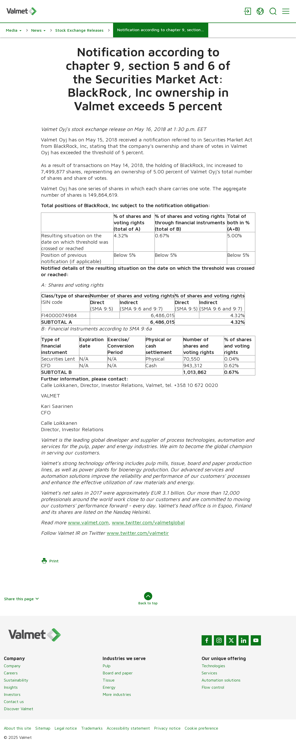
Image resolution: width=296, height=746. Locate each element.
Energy (109, 687)
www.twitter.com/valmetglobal (148, 522)
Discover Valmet (18, 708)
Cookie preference (201, 728)
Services (209, 673)
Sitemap (42, 728)
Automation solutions (221, 680)
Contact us (14, 701)
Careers (11, 673)
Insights (11, 687)
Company (12, 665)
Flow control (213, 687)
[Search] (273, 11)
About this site (17, 728)
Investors (12, 694)
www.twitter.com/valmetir (138, 533)
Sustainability (16, 680)
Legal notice (65, 728)
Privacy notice (167, 728)
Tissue (109, 680)
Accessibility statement (128, 728)
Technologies (213, 665)
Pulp (107, 665)
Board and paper (118, 673)
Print (50, 561)
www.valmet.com (88, 522)
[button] (13, 30)
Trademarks (92, 728)
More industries (117, 694)
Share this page (21, 598)
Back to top (148, 598)
